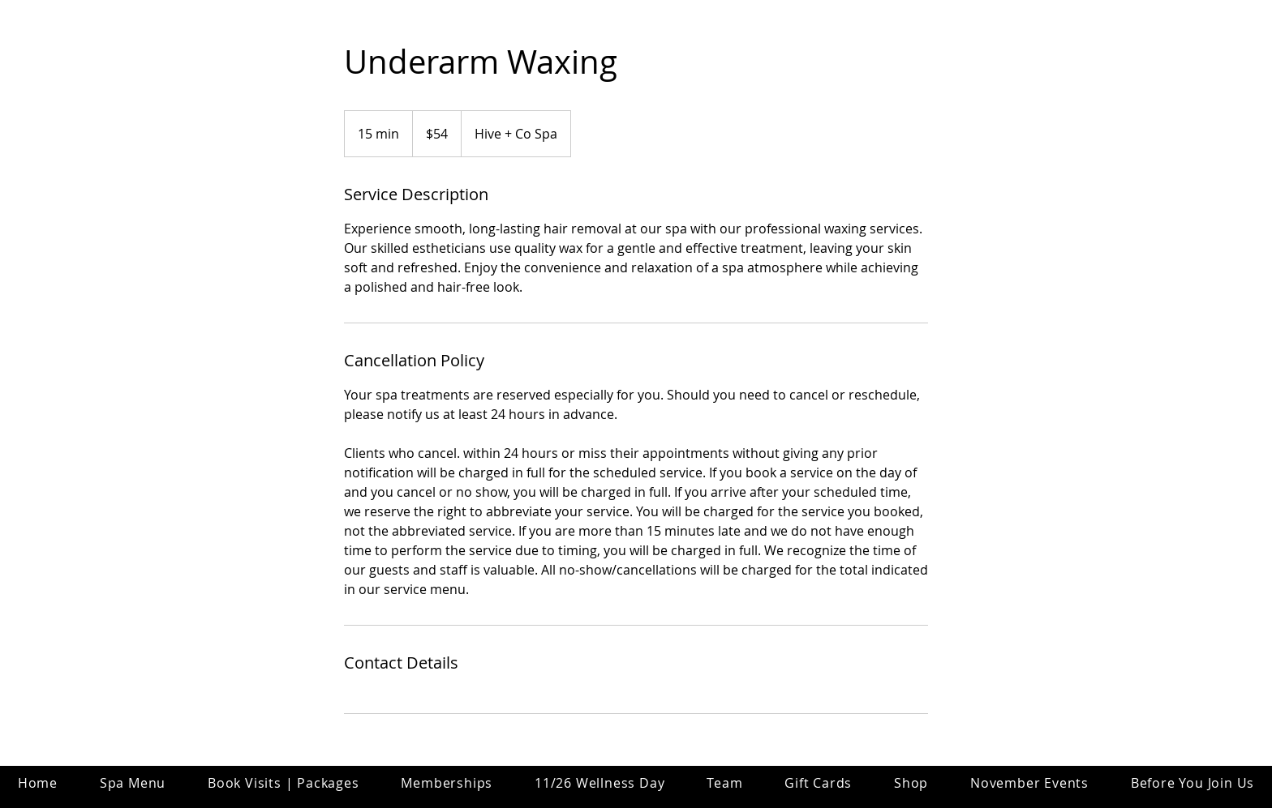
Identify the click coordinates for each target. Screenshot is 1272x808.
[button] (724, 783)
